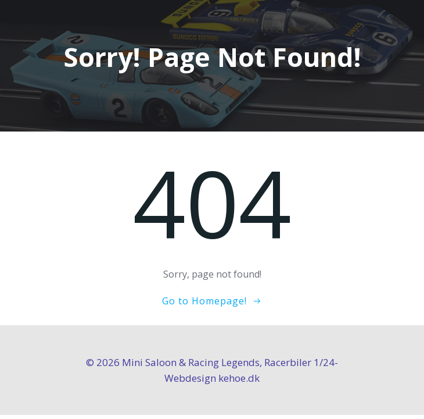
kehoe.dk (239, 378)
